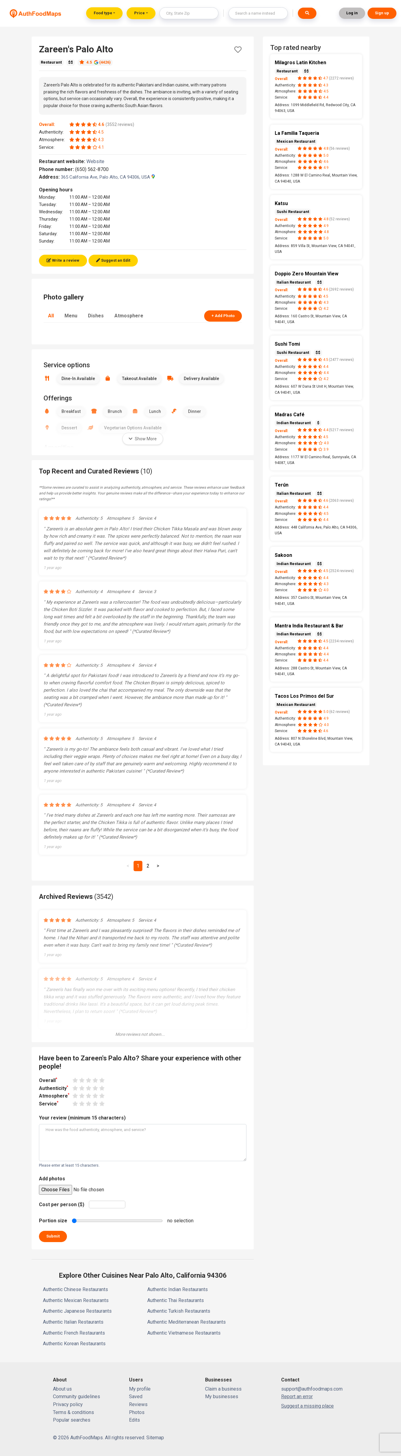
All (51, 316)
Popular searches (71, 1420)
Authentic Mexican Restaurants (76, 1300)
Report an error (297, 1396)
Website (98, 161)
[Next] (158, 866)
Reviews (138, 1404)
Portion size (53, 1221)
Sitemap (155, 1437)
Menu (71, 316)
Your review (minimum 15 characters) (82, 1118)
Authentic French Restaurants (74, 1333)
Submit (53, 1236)
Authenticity (53, 1088)
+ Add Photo (223, 315)
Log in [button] (352, 13)
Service (48, 1103)
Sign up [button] (382, 13)
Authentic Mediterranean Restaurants (186, 1322)
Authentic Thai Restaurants (175, 1300)
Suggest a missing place (307, 1406)
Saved (135, 1396)
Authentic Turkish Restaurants (178, 1311)
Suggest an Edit (113, 260)
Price (139, 13)
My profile (140, 1389)
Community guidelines (76, 1396)
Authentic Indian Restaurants (177, 1289)
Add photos (52, 1179)
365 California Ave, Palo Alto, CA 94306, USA (108, 177)
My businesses (221, 1396)
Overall (48, 1080)
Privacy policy (68, 1404)
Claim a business (223, 1389)
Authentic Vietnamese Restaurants (184, 1333)
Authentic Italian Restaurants (73, 1322)
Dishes (96, 316)
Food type (103, 13)
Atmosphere (128, 316)
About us (62, 1389)
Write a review (63, 260)
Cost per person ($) (61, 1204)
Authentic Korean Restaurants (74, 1343)
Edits (134, 1420)
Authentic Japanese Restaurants (77, 1311)
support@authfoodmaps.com (312, 1389)
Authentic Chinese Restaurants (75, 1289)
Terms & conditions (73, 1412)
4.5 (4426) (95, 62)
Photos (137, 1412)
